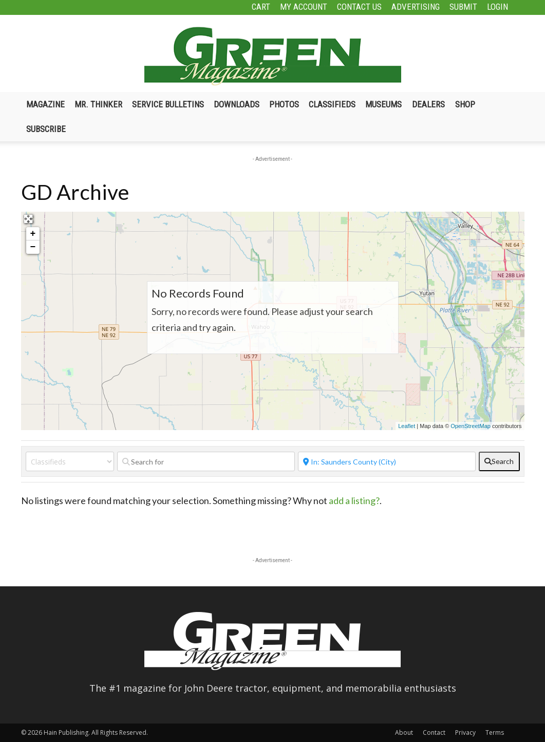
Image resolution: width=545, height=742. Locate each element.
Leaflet (406, 426)
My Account (303, 7)
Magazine (45, 104)
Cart (261, 7)
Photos (284, 104)
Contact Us (359, 7)
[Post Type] (70, 461)
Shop (465, 104)
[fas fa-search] (499, 461)
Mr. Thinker (98, 104)
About (404, 732)
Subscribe (46, 129)
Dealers (428, 104)
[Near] (387, 461)
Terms (494, 732)
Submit (463, 7)
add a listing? (354, 500)
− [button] (33, 247)
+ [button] (33, 234)
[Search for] (206, 461)
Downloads (236, 104)
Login (497, 7)
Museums (383, 104)
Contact (434, 732)
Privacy (465, 732)
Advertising (415, 7)
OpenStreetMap (470, 426)
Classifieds (332, 104)
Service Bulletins (168, 104)
